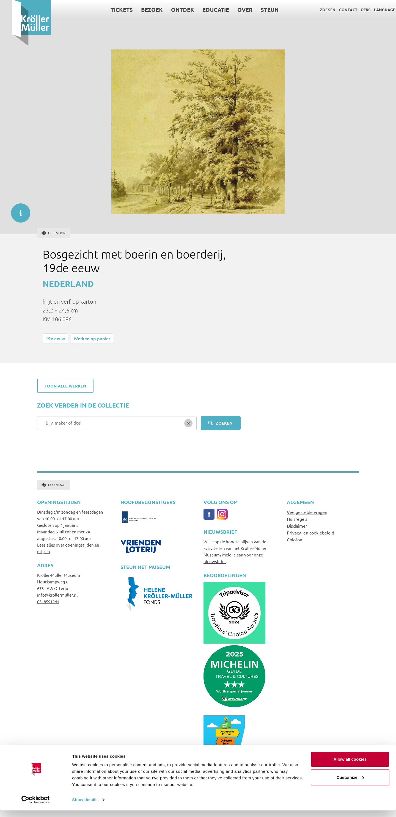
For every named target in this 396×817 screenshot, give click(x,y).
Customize (350, 783)
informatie (18, 210)
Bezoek (140, 9)
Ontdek (170, 9)
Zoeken (315, 9)
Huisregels (297, 519)
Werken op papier (92, 338)
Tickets (109, 9)
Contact (336, 9)
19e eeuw (55, 338)
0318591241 (48, 601)
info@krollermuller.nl (57, 594)
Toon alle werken (65, 386)
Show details (85, 806)
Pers (353, 9)
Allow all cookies (350, 765)
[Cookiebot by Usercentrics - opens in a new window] (36, 806)
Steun (257, 9)
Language (372, 9)
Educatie (203, 9)
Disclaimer (297, 525)
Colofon (294, 539)
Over (232, 9)
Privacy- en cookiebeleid (310, 532)
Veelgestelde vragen (307, 512)
